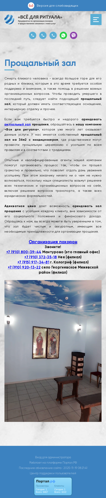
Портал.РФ (70, 462)
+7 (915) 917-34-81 (33, 262)
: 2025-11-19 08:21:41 (74, 468)
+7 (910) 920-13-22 (24, 267)
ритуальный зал (17, 124)
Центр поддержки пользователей (53, 473)
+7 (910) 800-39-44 (23, 252)
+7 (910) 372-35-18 (40, 257)
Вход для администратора (53, 457)
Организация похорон (53, 241)
